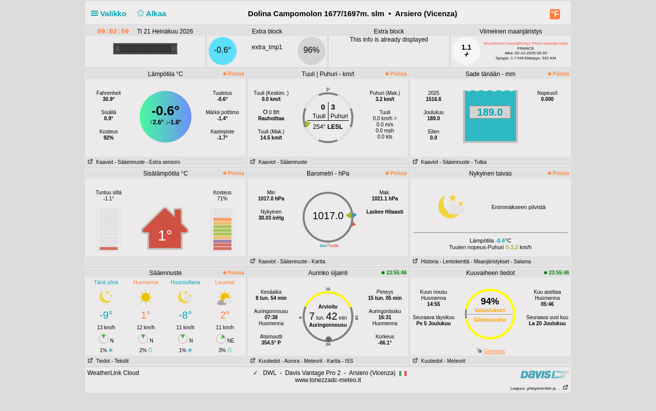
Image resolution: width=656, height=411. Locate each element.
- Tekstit (119, 361)
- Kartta (317, 261)
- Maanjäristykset (490, 261)
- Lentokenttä (454, 261)
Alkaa (150, 13)
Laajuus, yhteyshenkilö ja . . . (539, 388)
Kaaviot (99, 162)
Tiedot (98, 361)
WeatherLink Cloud (113, 372)
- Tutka (479, 162)
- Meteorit (311, 361)
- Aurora (290, 361)
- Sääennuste (129, 162)
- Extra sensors (163, 162)
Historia (424, 261)
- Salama (521, 261)
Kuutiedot (264, 361)
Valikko (110, 13)
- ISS (347, 361)
